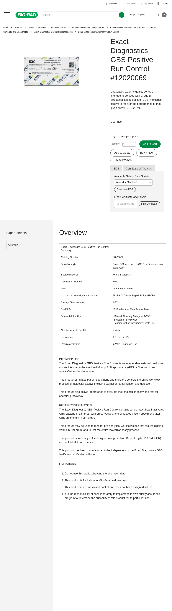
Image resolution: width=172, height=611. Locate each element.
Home (5, 27)
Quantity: (115, 144)
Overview (13, 245)
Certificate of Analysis (139, 168)
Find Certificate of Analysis (130, 197)
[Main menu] (7, 14)
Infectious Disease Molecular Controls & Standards (133, 27)
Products (18, 27)
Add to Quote (122, 152)
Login (114, 136)
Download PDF (125, 189)
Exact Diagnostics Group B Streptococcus (53, 32)
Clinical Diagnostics (37, 27)
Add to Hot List (122, 159)
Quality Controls (58, 27)
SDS (116, 168)
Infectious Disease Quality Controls (88, 27)
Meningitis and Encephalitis (15, 32)
